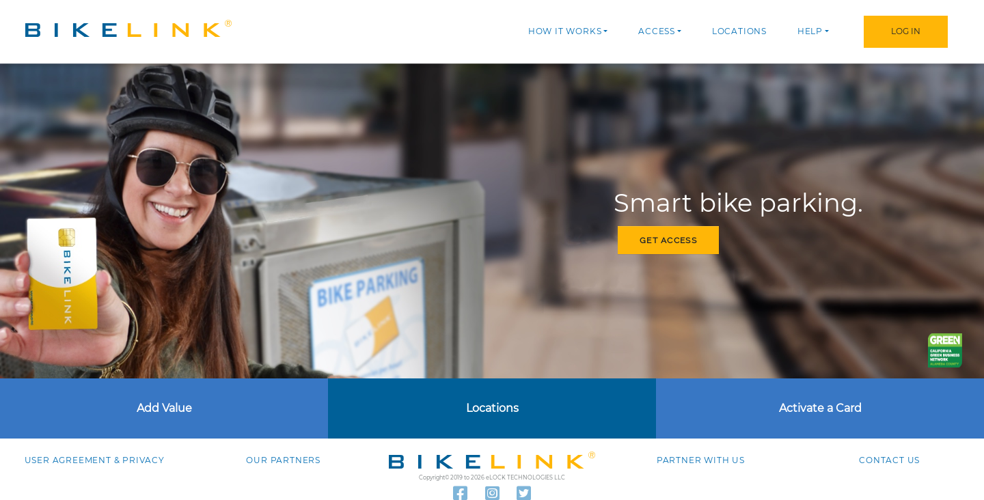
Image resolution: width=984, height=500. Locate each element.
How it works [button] (565, 31)
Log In (905, 31)
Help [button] (810, 31)
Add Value (164, 408)
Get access (668, 240)
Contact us (889, 460)
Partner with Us (701, 460)
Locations (739, 31)
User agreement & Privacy (95, 460)
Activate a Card (820, 408)
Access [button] (656, 31)
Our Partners (283, 460)
